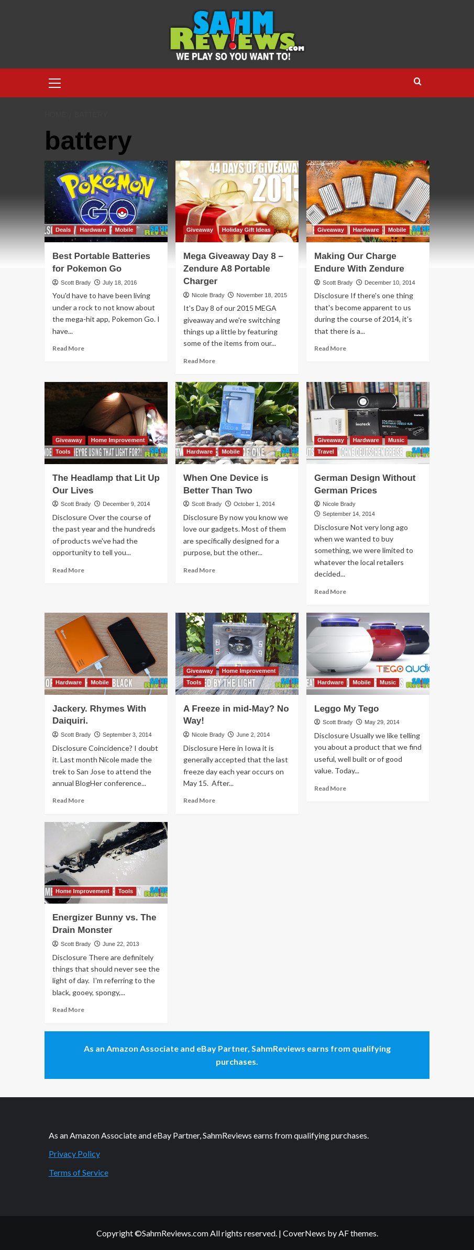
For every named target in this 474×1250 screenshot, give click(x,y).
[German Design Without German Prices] (367, 423)
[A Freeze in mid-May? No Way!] (237, 654)
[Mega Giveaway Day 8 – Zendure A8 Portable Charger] (237, 202)
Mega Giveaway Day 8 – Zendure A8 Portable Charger (233, 268)
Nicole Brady (208, 295)
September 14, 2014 (349, 514)
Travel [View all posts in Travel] (325, 451)
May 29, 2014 (382, 722)
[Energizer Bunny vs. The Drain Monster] (106, 863)
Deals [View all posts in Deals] (63, 230)
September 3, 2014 (127, 734)
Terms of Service (78, 1172)
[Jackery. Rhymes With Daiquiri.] (106, 654)
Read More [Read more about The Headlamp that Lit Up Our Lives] (68, 570)
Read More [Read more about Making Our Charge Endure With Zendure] (330, 348)
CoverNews (304, 1233)
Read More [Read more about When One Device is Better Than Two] (199, 570)
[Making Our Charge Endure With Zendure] (367, 202)
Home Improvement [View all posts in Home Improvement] (118, 440)
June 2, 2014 (253, 734)
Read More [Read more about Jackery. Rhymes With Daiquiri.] (68, 800)
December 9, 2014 (126, 504)
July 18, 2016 (120, 282)
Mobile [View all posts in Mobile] (124, 230)
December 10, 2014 (390, 282)
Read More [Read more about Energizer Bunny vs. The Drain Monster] (68, 1009)
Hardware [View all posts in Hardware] (93, 230)
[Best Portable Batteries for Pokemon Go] (106, 202)
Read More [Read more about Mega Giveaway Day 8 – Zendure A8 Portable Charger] (199, 361)
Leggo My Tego (346, 709)
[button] (55, 82)
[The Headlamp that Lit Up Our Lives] (106, 423)
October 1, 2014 (254, 504)
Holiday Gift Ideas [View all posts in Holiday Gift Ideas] (246, 230)
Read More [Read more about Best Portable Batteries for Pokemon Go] (68, 348)
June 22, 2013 (121, 944)
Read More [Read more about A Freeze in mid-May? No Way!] (199, 800)
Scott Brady (76, 282)
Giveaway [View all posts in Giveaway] (199, 230)
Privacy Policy (74, 1153)
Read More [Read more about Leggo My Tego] (330, 788)
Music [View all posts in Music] (396, 440)
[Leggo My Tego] (367, 654)
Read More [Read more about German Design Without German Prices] (330, 591)
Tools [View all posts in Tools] (63, 451)
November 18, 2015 (261, 295)
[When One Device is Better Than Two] (237, 423)
